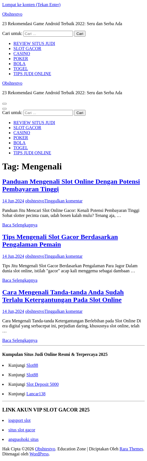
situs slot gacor (21, 429)
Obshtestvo (12, 14)
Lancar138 (35, 393)
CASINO (21, 53)
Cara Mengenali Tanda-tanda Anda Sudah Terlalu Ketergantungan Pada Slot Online (63, 296)
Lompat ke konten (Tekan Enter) (31, 4)
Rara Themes (131, 448)
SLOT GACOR (27, 48)
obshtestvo (34, 200)
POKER (20, 58)
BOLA (19, 63)
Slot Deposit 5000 (42, 384)
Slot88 (32, 365)
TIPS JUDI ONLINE (32, 73)
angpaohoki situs (23, 439)
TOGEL (20, 68)
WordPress (39, 453)
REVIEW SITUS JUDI (34, 43)
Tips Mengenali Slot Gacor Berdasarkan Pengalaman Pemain (60, 240)
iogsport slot (19, 420)
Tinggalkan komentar (63, 200)
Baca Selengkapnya (19, 225)
